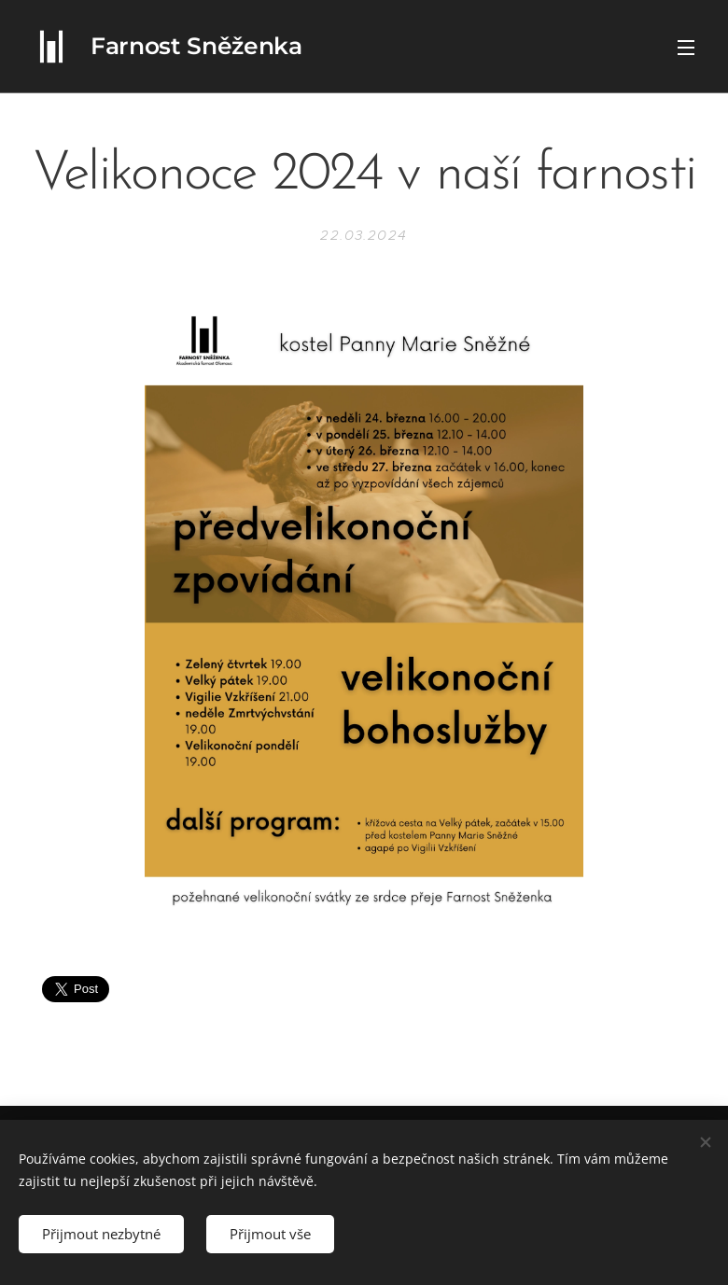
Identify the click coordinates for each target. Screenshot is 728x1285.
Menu (686, 48)
